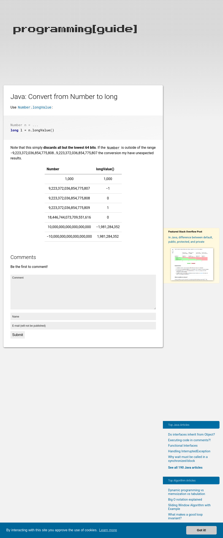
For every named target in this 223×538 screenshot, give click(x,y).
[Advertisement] (111, 30)
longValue (41, 129)
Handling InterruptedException (189, 451)
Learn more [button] (108, 530)
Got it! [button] (201, 530)
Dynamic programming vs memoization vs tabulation (186, 492)
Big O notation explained (185, 499)
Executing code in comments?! (189, 440)
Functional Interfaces (183, 446)
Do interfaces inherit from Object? (191, 434)
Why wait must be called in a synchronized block (188, 459)
